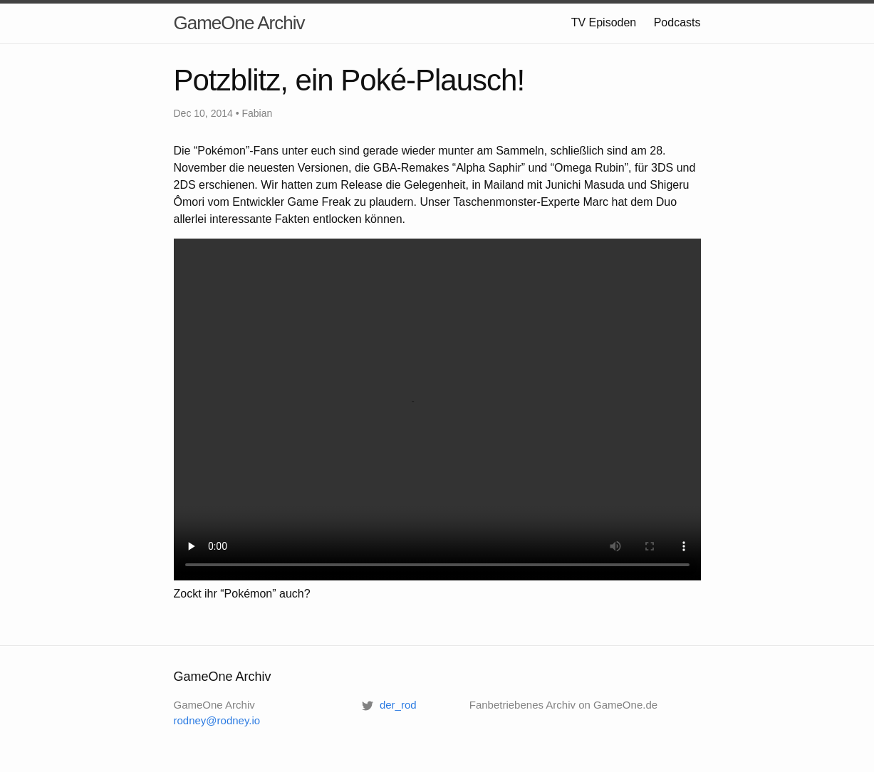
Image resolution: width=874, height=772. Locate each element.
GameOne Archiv (239, 22)
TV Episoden (604, 22)
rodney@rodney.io (217, 720)
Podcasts (677, 22)
